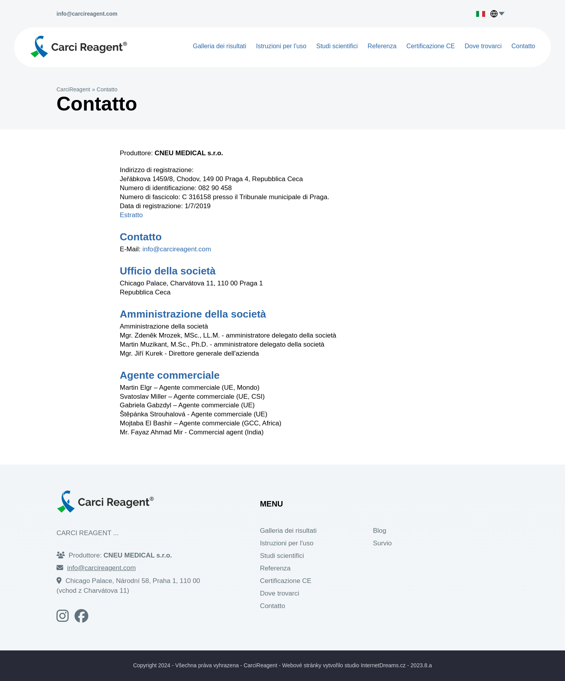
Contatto (523, 46)
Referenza (382, 46)
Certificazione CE (430, 46)
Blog (379, 530)
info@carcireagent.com (176, 249)
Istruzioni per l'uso (281, 46)
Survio (382, 543)
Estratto (131, 215)
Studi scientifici (337, 46)
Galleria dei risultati (219, 46)
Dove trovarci (483, 46)
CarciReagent (73, 89)
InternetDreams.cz (383, 665)
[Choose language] (503, 14)
